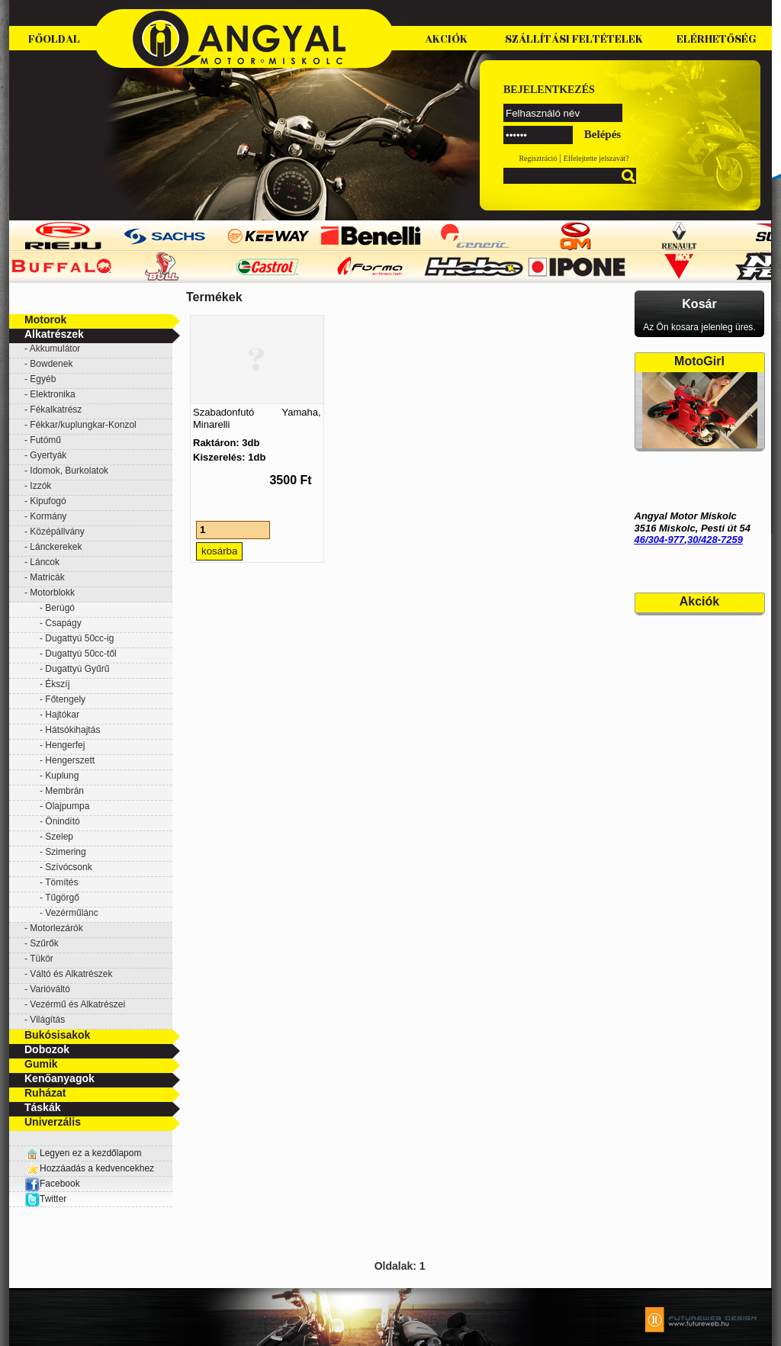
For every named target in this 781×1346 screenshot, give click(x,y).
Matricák (47, 577)
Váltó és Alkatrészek (71, 974)
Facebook (52, 1183)
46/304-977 (660, 539)
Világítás (47, 1019)
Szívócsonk (68, 867)
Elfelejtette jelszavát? (596, 158)
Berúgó (60, 607)
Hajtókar (62, 714)
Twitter (53, 1198)
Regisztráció (538, 158)
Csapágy (63, 623)
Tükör (41, 958)
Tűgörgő (62, 897)
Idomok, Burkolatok (69, 470)
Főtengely (65, 699)
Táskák (42, 1107)
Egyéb (43, 379)
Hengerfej (65, 745)
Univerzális (52, 1122)
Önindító (62, 821)
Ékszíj (57, 684)
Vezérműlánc (71, 913)
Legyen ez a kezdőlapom (90, 1153)
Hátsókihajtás (72, 729)
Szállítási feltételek (574, 39)
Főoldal (54, 39)
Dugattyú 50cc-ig (79, 638)
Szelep (59, 836)
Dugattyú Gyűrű (77, 668)
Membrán (64, 790)
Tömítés (61, 882)
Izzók (40, 485)
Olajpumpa (67, 806)
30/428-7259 (715, 539)
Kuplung (62, 775)
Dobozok (46, 1049)
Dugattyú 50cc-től (80, 653)
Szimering (65, 851)
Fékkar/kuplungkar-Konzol (83, 424)
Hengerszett (70, 760)
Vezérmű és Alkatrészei (77, 1004)
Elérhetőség (717, 39)
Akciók (446, 39)
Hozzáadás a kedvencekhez (97, 1168)
